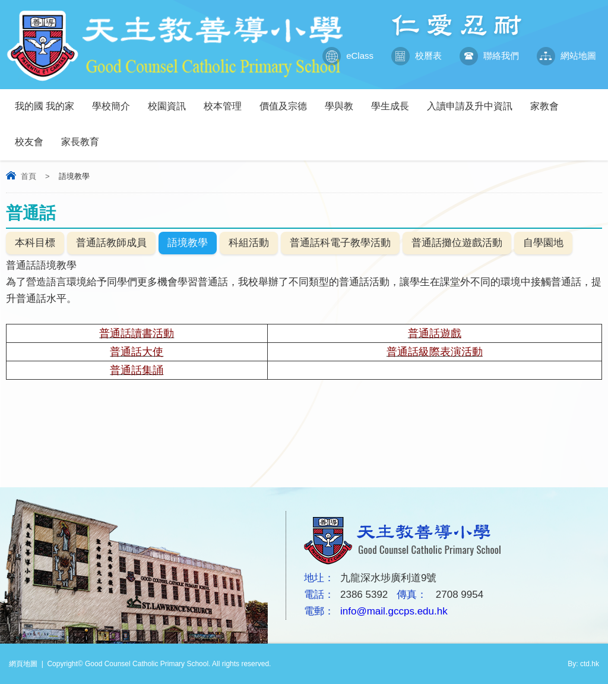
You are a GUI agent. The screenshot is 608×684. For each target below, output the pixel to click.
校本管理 (227, 100)
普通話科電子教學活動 (340, 242)
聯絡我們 (489, 56)
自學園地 (543, 242)
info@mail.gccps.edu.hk (394, 611)
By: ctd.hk (583, 664)
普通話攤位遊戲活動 (456, 242)
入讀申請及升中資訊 (474, 100)
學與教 (343, 100)
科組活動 (249, 242)
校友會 (33, 136)
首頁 (28, 176)
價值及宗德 (287, 100)
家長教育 (84, 136)
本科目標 (35, 242)
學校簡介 (115, 100)
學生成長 (394, 100)
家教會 (549, 100)
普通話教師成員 (111, 242)
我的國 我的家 (49, 100)
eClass (347, 56)
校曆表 (416, 56)
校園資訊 (171, 100)
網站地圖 (566, 56)
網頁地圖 (23, 664)
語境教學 (187, 242)
